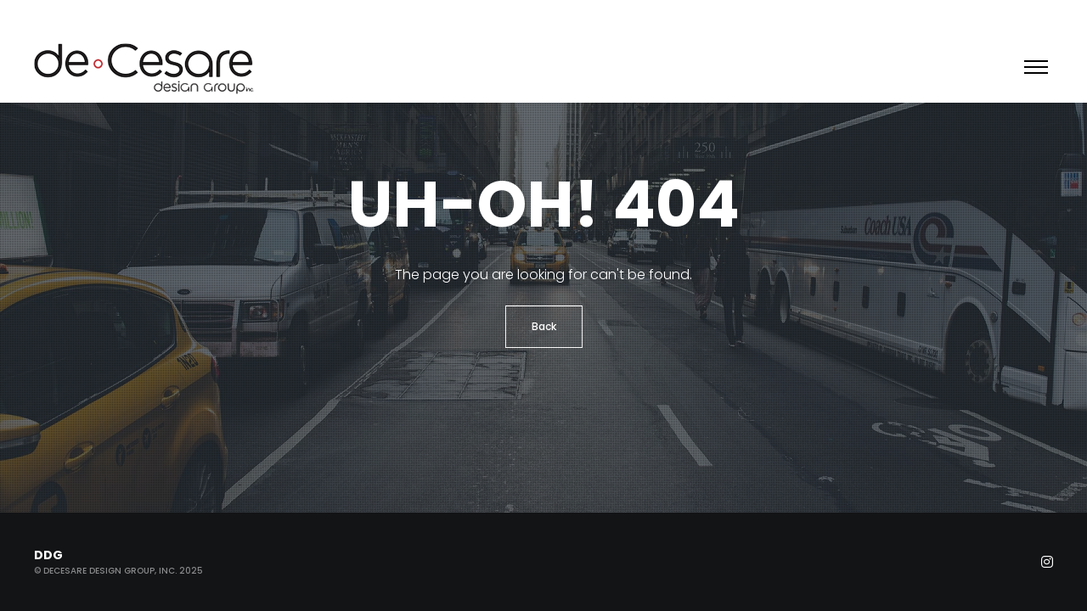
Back (544, 326)
